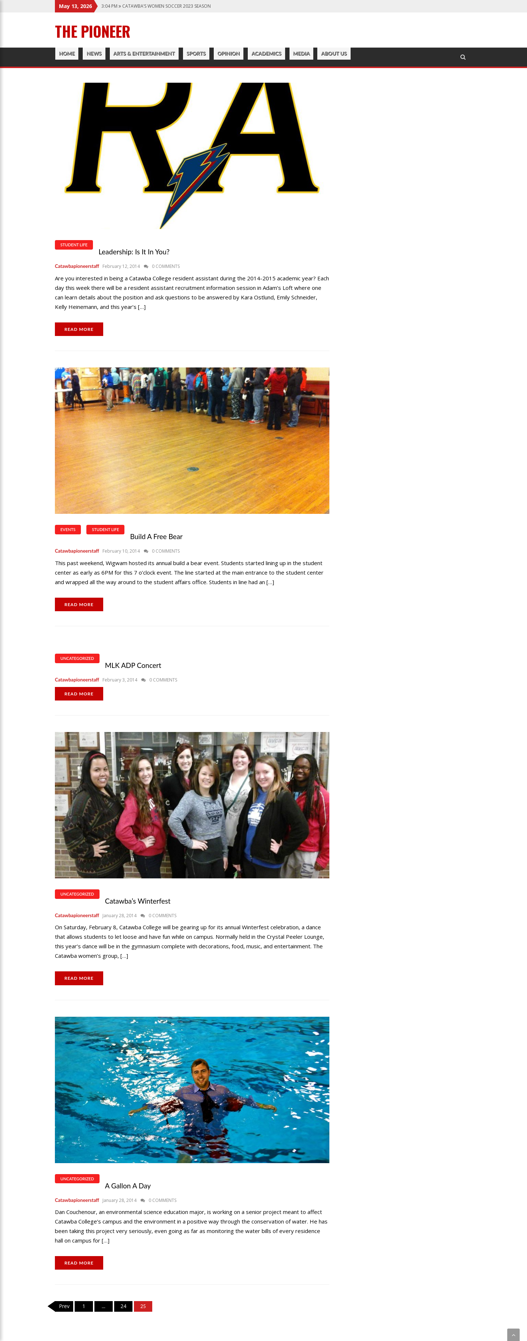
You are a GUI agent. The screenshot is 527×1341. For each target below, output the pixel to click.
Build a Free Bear (156, 536)
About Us (334, 53)
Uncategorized (77, 658)
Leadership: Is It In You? (133, 251)
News (93, 53)
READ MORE (79, 329)
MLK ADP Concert (133, 665)
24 (123, 1306)
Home (67, 53)
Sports (196, 53)
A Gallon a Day (128, 1185)
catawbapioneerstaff (77, 266)
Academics (266, 53)
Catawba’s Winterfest (138, 901)
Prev (64, 1306)
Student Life (73, 244)
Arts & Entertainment (144, 53)
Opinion (228, 53)
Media (301, 53)
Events (67, 529)
